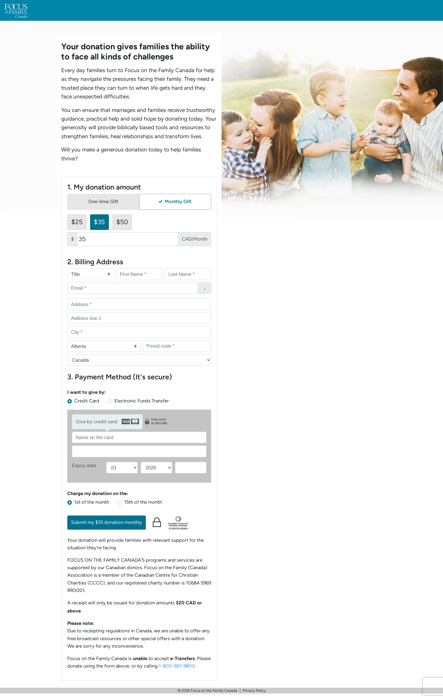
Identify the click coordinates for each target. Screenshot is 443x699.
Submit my (106, 522)
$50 (122, 222)
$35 (99, 222)
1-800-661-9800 (177, 666)
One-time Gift (103, 201)
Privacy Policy (254, 690)
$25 (77, 222)
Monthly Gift (175, 201)
